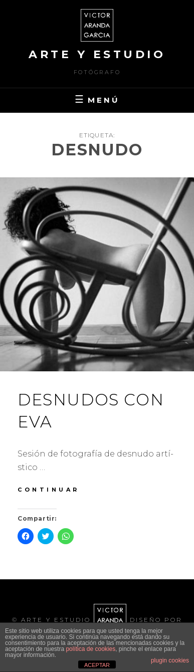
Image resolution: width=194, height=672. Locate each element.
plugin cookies (170, 660)
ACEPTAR (97, 665)
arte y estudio (97, 54)
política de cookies (90, 648)
